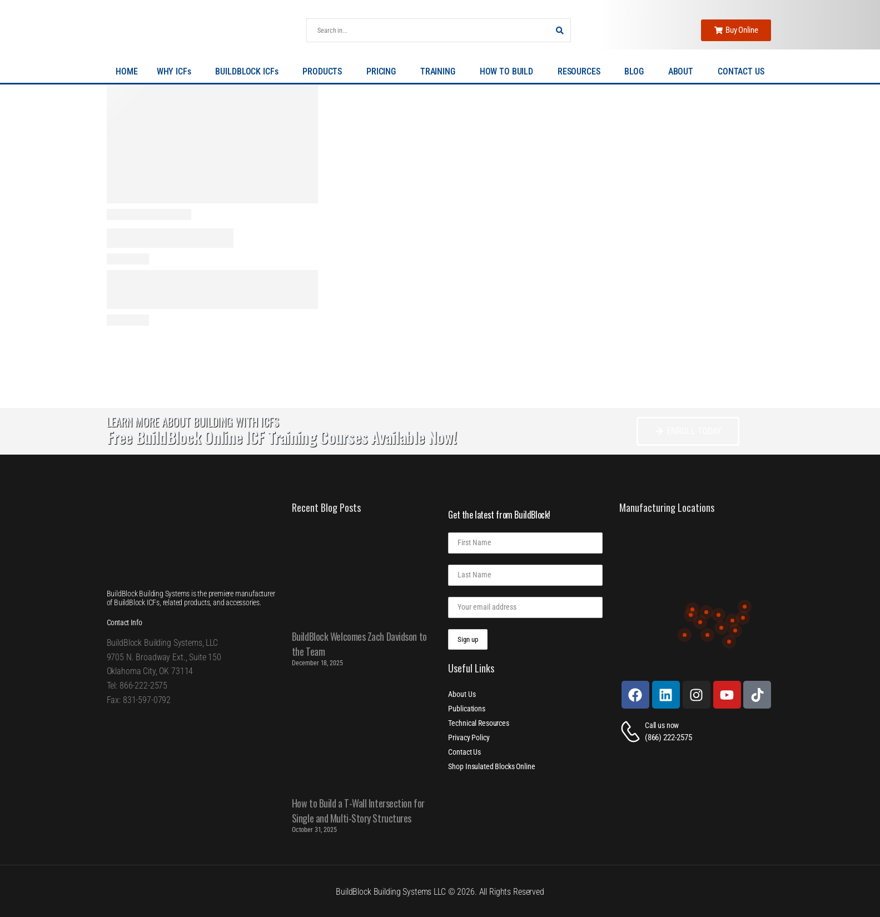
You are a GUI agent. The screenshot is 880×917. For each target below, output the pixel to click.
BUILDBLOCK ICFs (249, 71)
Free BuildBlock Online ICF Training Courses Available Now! (281, 437)
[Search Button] (559, 30)
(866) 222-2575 (668, 737)
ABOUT (683, 71)
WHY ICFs (177, 71)
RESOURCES (582, 71)
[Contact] (632, 731)
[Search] (427, 30)
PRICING (383, 71)
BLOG (636, 71)
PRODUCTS (324, 71)
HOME (126, 71)
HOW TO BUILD (509, 71)
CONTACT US (741, 71)
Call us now (662, 725)
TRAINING (440, 71)
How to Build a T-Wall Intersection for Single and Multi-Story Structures (358, 810)
